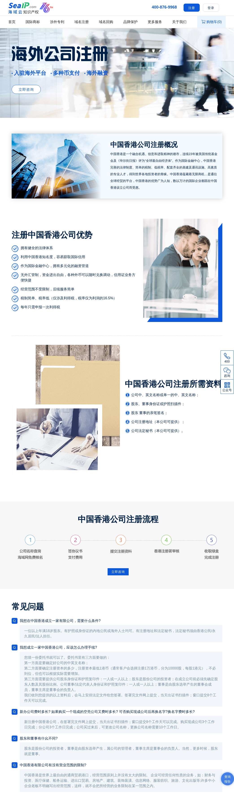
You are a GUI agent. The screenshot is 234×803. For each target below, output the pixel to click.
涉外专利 (57, 22)
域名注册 (81, 22)
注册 (191, 8)
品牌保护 (130, 22)
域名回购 (106, 22)
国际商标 (33, 22)
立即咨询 (26, 89)
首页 (11, 22)
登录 (211, 8)
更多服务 (155, 22)
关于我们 (179, 22)
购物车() (211, 22)
